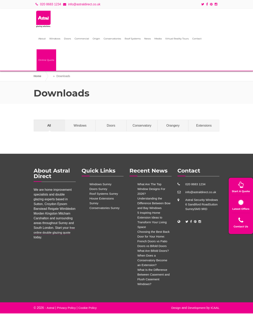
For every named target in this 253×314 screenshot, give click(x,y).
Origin (96, 39)
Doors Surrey (99, 189)
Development (196, 308)
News (147, 39)
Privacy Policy (67, 308)
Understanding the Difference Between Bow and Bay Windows (153, 203)
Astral (50, 308)
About (42, 39)
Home (37, 76)
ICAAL (214, 308)
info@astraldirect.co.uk (81, 4)
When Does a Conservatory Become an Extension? (153, 260)
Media (158, 39)
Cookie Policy (89, 308)
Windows (54, 39)
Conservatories (112, 39)
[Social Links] (186, 222)
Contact (197, 39)
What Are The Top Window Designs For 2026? (152, 189)
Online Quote (46, 60)
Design (174, 308)
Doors (67, 39)
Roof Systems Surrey (104, 194)
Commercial (82, 39)
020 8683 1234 (48, 4)
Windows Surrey (101, 184)
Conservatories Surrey (105, 208)
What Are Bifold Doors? (153, 251)
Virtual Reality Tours (177, 39)
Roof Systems (133, 39)
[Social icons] (203, 4)
